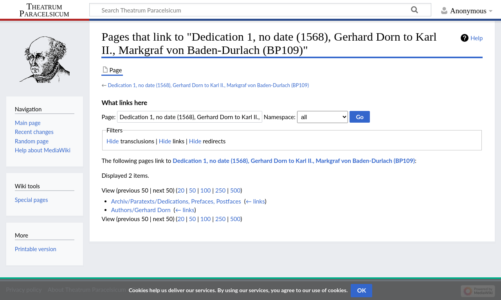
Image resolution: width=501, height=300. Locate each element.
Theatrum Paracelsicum (44, 10)
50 (192, 190)
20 (180, 190)
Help (476, 37)
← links (255, 201)
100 (205, 190)
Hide (112, 141)
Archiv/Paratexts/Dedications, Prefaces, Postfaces (176, 201)
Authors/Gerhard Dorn (141, 209)
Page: (108, 116)
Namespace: (280, 116)
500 (235, 190)
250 (220, 190)
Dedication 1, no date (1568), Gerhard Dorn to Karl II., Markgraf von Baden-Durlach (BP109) (208, 85)
